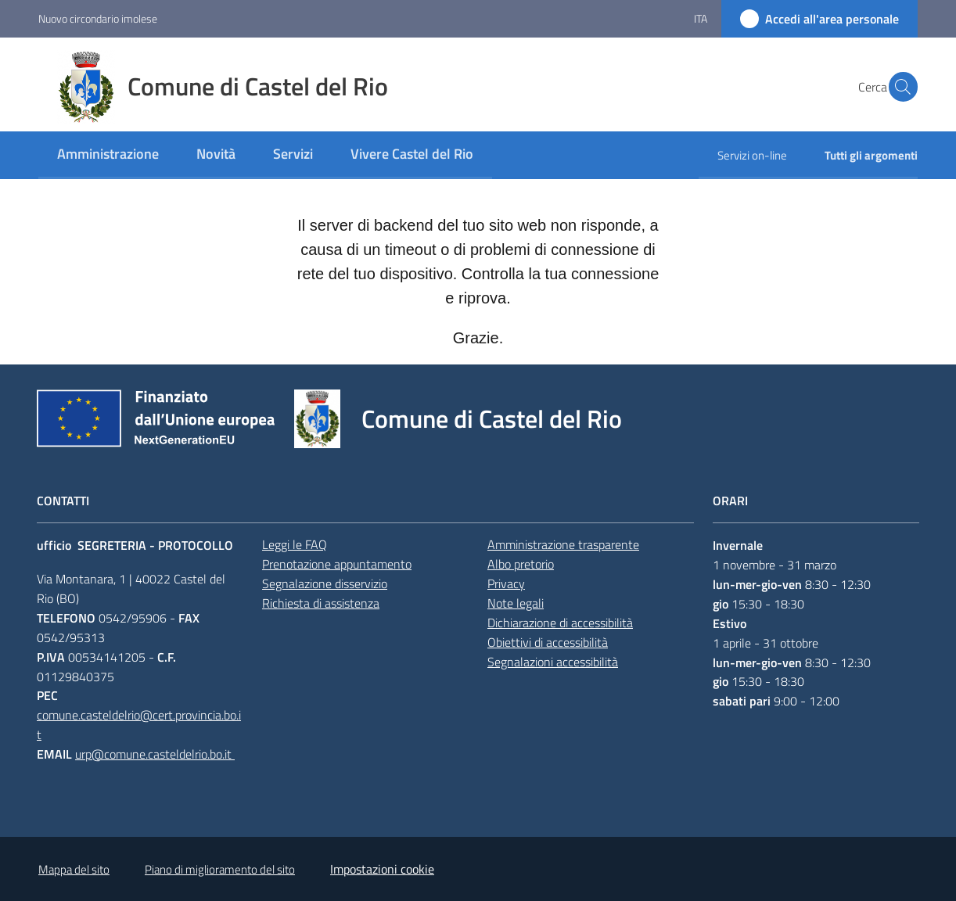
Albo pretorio (520, 564)
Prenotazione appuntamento (337, 564)
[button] (899, 87)
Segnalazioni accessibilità (552, 661)
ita (700, 18)
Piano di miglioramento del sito (220, 869)
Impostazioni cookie (382, 869)
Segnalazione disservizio (324, 583)
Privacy (506, 583)
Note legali (515, 603)
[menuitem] (108, 155)
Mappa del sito (74, 869)
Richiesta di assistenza (320, 603)
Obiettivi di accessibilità (547, 642)
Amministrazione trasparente (563, 544)
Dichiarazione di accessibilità (560, 622)
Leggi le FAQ (294, 544)
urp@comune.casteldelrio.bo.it (155, 754)
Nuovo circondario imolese (97, 18)
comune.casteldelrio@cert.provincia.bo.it (139, 724)
